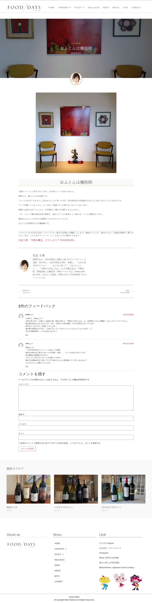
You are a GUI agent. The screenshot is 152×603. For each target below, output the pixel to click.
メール (22, 424)
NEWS (106, 7)
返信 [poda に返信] (27, 335)
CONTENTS (64, 7)
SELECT (79, 7)
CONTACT (136, 7)
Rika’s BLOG (94, 7)
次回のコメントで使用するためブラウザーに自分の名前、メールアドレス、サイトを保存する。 (61, 443)
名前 (21, 414)
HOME (51, 7)
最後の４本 (12, 507)
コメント (23, 384)
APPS (125, 7)
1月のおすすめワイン (112, 507)
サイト (21, 434)
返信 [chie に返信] (27, 366)
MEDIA (116, 7)
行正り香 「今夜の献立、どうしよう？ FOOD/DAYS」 (47, 240)
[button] (64, 7)
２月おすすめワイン (63, 507)
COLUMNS (76, 43)
